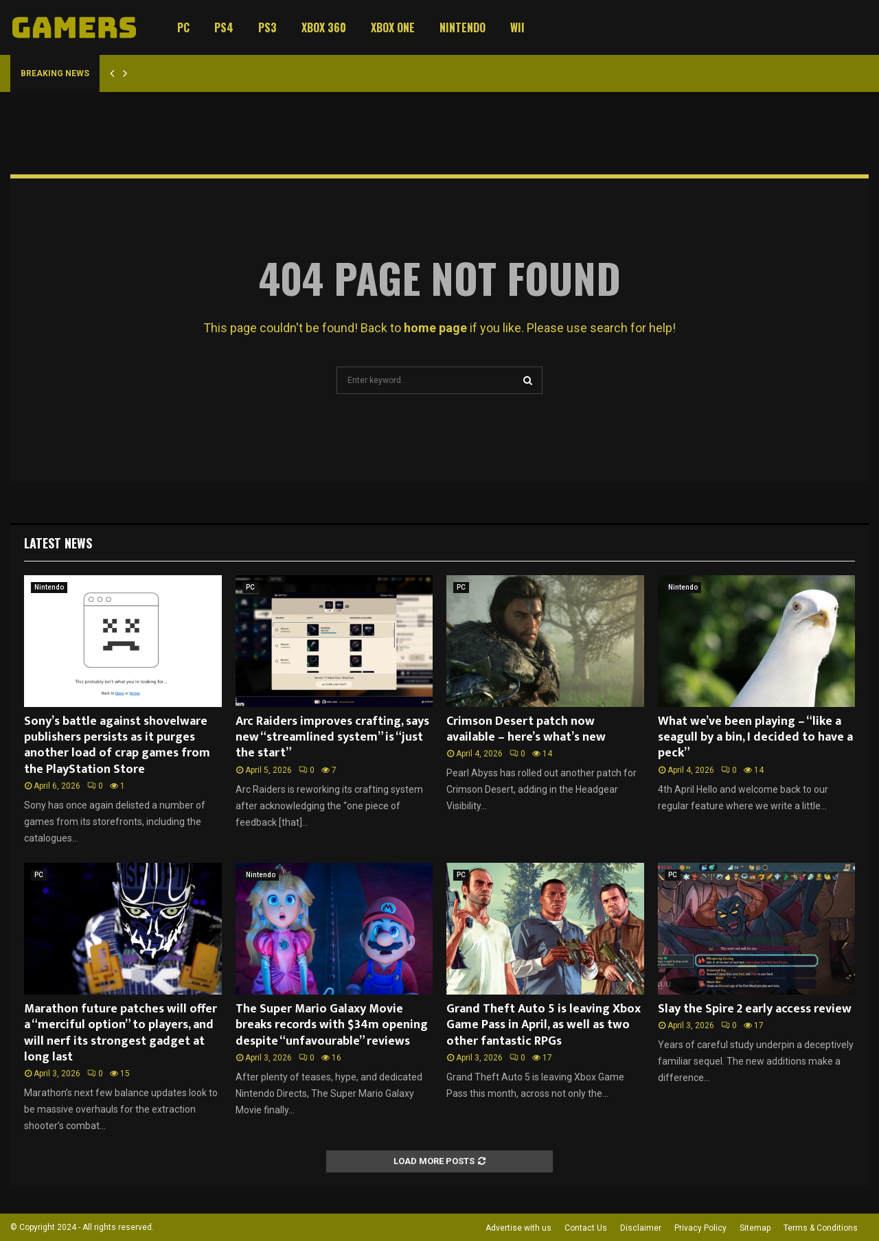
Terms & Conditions (821, 1228)
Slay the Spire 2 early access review (755, 1009)
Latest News (58, 543)
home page (435, 328)
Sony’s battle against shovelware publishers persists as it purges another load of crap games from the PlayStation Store (117, 745)
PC (183, 27)
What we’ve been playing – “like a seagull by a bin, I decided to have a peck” (755, 737)
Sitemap (755, 1228)
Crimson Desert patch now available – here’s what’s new (526, 729)
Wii (517, 27)
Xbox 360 (323, 27)
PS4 (223, 27)
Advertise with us (518, 1228)
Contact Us (585, 1228)
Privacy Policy (700, 1228)
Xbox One (393, 27)
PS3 (267, 27)
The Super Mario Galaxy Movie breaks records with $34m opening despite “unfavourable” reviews (332, 1025)
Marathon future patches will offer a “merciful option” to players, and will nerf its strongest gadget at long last (120, 1033)
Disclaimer (640, 1228)
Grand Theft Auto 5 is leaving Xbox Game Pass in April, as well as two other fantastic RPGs (543, 1025)
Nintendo (463, 27)
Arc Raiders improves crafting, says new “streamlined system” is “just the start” (332, 737)
